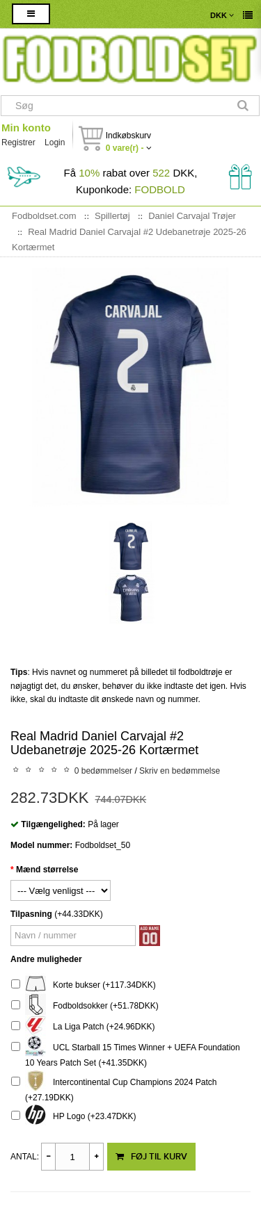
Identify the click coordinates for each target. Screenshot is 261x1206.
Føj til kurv (151, 1156)
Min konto (26, 127)
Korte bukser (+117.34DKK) (83, 985)
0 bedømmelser (103, 771)
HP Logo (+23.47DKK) (73, 1116)
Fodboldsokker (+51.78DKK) (85, 1006)
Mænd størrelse (47, 869)
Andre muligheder (46, 959)
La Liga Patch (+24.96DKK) (83, 1027)
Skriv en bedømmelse (179, 771)
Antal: (24, 1157)
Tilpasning (31, 914)
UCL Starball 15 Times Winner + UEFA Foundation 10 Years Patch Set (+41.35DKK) (125, 1053)
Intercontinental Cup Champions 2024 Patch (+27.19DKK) (113, 1088)
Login (55, 142)
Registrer (18, 142)
